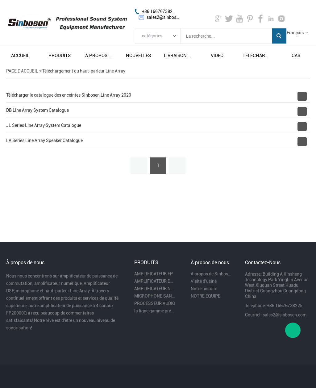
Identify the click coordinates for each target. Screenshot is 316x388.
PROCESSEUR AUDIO (154, 303)
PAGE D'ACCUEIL (22, 71)
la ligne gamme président (155, 310)
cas (296, 55)
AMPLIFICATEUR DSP (155, 281)
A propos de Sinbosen (211, 273)
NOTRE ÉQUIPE (205, 296)
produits (59, 55)
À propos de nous (99, 55)
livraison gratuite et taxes (178, 55)
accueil (20, 55)
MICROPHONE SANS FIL (155, 296)
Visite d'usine (204, 281)
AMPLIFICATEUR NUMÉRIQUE (155, 288)
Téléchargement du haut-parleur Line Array (83, 71)
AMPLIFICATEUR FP (153, 273)
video (217, 55)
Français (295, 32)
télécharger (256, 55)
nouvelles (138, 55)
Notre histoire (204, 288)
